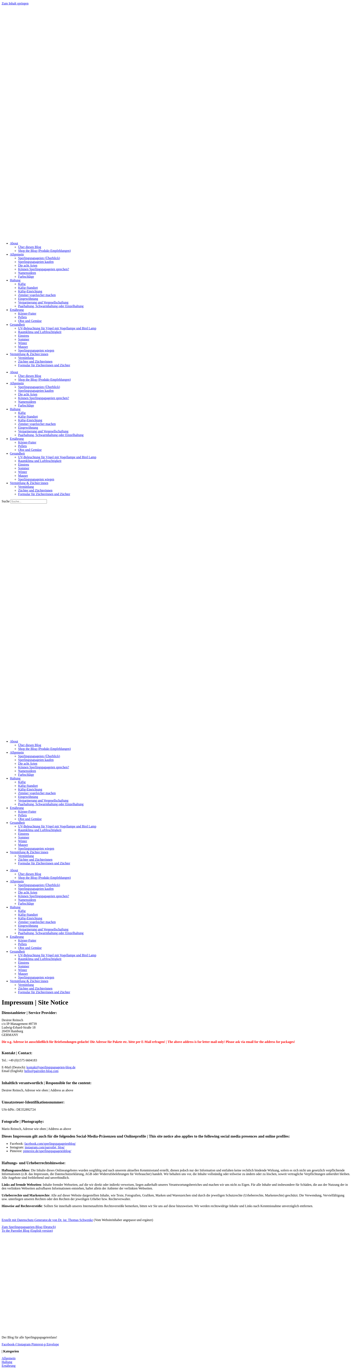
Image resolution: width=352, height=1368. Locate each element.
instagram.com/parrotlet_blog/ (45, 1147)
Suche (6, 501)
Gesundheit (17, 324)
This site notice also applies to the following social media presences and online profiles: (219, 1136)
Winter (22, 343)
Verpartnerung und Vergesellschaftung (43, 302)
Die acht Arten (27, 265)
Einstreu (23, 335)
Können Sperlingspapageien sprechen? (43, 269)
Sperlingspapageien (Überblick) (39, 258)
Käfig (21, 284)
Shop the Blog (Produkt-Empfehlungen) (44, 250)
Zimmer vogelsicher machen (37, 295)
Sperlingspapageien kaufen (36, 262)
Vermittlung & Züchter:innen (29, 354)
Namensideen (27, 273)
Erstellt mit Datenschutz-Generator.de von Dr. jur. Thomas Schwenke (47, 1220)
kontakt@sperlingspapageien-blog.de (51, 1067)
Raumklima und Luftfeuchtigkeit (39, 332)
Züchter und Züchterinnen (35, 361)
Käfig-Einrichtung (30, 291)
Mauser (23, 346)
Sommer (23, 339)
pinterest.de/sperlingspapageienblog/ (47, 1151)
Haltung (15, 280)
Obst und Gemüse (30, 321)
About (14, 243)
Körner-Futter (27, 313)
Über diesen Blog (29, 247)
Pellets (22, 317)
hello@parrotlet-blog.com (41, 1071)
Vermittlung (26, 358)
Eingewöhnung (28, 298)
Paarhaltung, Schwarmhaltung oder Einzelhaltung (50, 306)
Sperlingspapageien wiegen (36, 350)
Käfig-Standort (28, 287)
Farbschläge (26, 276)
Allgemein (17, 254)
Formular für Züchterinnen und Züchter (44, 365)
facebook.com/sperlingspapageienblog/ (50, 1143)
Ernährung (17, 310)
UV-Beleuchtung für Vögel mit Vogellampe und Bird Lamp (57, 328)
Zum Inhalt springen (15, 3)
